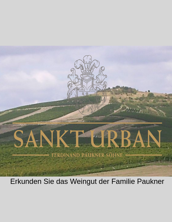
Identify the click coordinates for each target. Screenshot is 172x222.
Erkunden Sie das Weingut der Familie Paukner (87, 181)
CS (87, 209)
